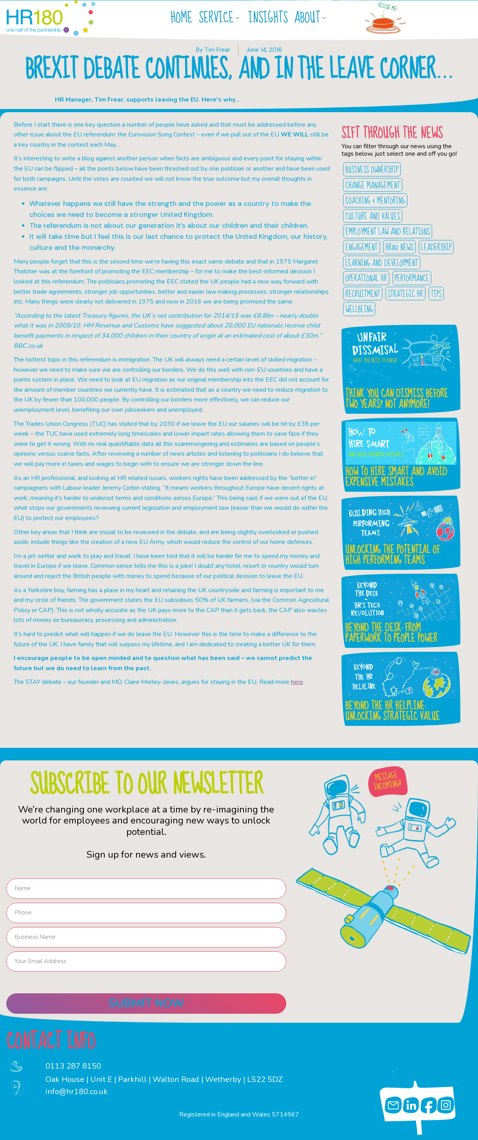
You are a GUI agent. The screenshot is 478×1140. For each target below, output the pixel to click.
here (297, 682)
